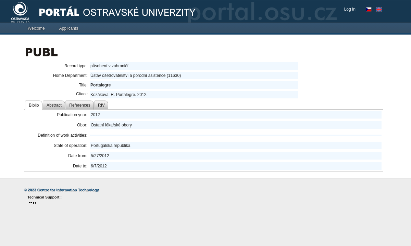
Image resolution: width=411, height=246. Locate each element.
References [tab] (79, 105)
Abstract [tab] (54, 105)
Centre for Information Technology (68, 190)
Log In (350, 9)
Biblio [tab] (34, 105)
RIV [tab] (101, 105)
